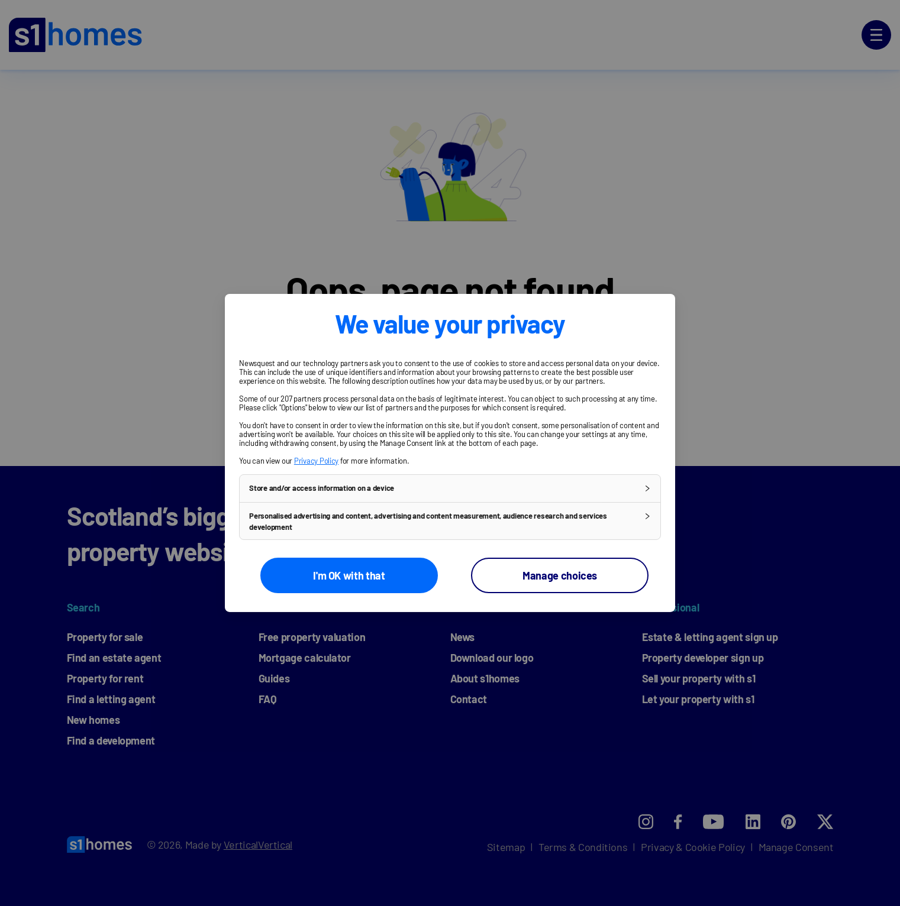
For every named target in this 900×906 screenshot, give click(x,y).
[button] (450, 488)
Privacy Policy (316, 460)
